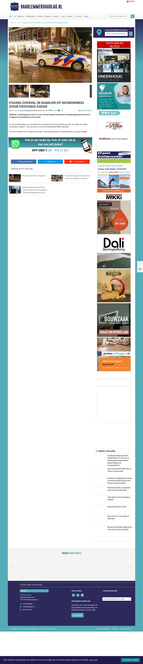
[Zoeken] (133, 16)
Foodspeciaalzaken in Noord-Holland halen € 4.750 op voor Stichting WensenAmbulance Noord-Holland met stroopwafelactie (118, 460)
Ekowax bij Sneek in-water (116, 539)
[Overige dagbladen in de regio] (116, 631)
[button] (10, 91)
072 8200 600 (28, 636)
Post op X (50, 162)
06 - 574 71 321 (58, 150)
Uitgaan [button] (69, 16)
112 (14, 16)
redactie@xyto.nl (29, 639)
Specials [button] (56, 16)
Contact (86, 16)
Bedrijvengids (30, 16)
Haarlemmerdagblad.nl (41, 7)
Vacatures (78, 16)
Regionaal (48, 16)
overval (54, 111)
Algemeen (21, 16)
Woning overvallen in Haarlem (34, 176)
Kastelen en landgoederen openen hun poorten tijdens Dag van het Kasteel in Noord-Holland (119, 494)
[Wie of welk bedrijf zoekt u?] (116, 34)
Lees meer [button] (93, 660)
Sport (63, 16)
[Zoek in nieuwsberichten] (120, 16)
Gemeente (40, 16)
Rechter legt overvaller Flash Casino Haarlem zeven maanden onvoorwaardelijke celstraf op (35, 190)
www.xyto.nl (27, 642)
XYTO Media (87, 111)
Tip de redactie (77, 162)
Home (13, 23)
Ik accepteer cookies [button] (130, 660)
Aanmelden (77, 648)
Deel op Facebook (23, 162)
